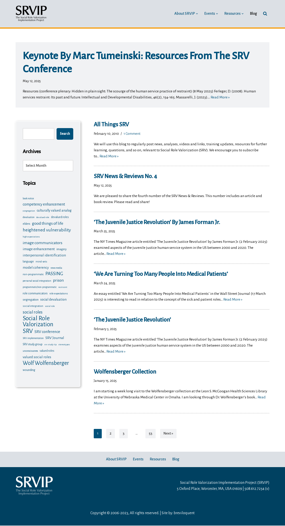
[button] (197, 13)
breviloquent (184, 514)
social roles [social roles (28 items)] (33, 311)
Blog (253, 14)
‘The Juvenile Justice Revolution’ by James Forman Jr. (157, 222)
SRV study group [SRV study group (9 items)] (33, 343)
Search (65, 134)
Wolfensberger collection (125, 372)
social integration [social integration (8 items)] (33, 305)
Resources (158, 460)
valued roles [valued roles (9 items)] (47, 349)
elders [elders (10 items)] (26, 223)
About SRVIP (116, 460)
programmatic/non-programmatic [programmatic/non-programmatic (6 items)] (40, 286)
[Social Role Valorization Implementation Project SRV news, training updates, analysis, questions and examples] (31, 14)
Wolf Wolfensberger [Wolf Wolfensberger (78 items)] (46, 362)
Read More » (220, 98)
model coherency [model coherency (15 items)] (36, 267)
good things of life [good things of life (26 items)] (47, 223)
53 (150, 434)
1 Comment (132, 133)
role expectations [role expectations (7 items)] (58, 292)
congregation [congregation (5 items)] (29, 211)
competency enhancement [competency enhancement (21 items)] (44, 204)
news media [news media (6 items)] (56, 267)
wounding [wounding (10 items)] (29, 369)
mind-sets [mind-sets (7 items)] (41, 261)
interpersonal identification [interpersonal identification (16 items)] (44, 254)
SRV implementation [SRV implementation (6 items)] (33, 337)
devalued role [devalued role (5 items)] (42, 217)
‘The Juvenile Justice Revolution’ (133, 320)
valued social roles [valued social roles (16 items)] (37, 356)
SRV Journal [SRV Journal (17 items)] (54, 337)
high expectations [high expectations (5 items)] (31, 236)
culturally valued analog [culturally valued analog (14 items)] (54, 210)
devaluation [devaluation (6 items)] (29, 217)
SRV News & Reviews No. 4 (125, 176)
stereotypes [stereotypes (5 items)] (64, 344)
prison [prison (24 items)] (58, 280)
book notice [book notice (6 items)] (28, 198)
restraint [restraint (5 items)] (62, 286)
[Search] (265, 13)
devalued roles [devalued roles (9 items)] (60, 217)
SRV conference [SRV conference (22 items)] (47, 331)
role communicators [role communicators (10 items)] (35, 292)
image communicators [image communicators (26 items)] (42, 242)
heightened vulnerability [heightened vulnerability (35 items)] (47, 229)
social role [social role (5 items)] (50, 305)
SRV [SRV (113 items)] (28, 330)
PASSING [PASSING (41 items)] (54, 273)
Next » (168, 434)
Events (138, 460)
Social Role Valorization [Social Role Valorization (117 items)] (38, 320)
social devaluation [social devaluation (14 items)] (53, 299)
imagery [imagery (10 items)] (62, 248)
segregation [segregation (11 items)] (31, 299)
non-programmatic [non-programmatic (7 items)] (33, 273)
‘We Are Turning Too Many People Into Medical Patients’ (161, 274)
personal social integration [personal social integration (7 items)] (37, 280)
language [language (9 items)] (28, 260)
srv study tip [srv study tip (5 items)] (50, 344)
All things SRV (111, 125)
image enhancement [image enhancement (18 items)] (39, 248)
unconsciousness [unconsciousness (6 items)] (30, 350)
